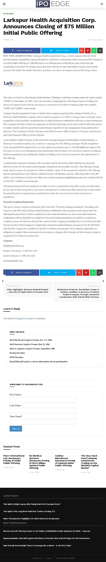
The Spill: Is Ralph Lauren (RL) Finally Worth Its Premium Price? (31, 504)
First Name (15, 394)
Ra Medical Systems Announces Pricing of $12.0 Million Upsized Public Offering (39, 461)
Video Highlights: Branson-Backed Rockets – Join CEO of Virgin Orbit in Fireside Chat (28, 289)
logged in (21, 318)
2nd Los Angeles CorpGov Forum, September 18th (32, 348)
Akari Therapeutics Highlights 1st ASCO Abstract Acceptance (31, 519)
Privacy (48, 558)
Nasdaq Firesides (17, 353)
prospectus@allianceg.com (69, 177)
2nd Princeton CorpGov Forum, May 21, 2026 (30, 344)
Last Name (15, 405)
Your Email (16, 416)
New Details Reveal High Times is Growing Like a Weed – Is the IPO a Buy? (37, 546)
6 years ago (34, 472)
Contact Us (36, 558)
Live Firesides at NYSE (65, 558)
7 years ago (8, 467)
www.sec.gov (32, 181)
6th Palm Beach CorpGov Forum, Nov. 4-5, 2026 (31, 340)
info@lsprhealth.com (13, 245)
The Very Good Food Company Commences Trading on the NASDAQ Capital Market (90, 461)
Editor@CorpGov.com (25, 361)
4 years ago (8, 40)
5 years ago (60, 470)
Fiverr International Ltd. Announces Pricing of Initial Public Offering (13, 459)
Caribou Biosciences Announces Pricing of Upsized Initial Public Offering (65, 460)
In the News (8, 14)
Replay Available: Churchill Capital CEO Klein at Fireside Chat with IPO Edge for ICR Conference (46, 538)
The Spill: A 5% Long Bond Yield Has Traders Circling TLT (29, 511)
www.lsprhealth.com (13, 260)
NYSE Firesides (16, 357)
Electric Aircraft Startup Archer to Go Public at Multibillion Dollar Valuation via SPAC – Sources (46, 531)
